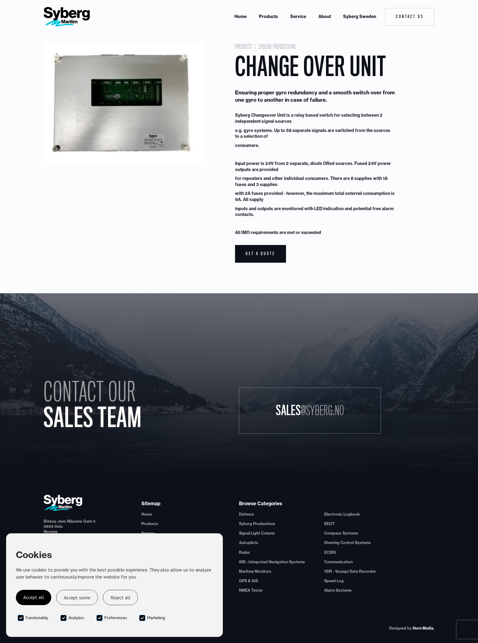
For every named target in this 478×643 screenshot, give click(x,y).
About (324, 16)
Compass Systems (341, 533)
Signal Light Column (257, 533)
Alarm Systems (338, 590)
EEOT (329, 523)
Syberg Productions (277, 46)
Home (240, 16)
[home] (67, 17)
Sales (310, 410)
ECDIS (330, 552)
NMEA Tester (251, 590)
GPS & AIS (248, 581)
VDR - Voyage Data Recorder (350, 571)
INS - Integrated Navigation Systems (272, 562)
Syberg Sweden (359, 16)
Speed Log (334, 581)
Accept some (77, 597)
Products (268, 16)
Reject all (120, 597)
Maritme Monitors (255, 571)
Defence (246, 514)
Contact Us (410, 16)
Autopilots (248, 542)
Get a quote (260, 253)
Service (298, 16)
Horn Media (423, 628)
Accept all (33, 597)
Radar (244, 552)
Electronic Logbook (342, 514)
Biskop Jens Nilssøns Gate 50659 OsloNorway (70, 526)
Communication (338, 562)
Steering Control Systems (347, 542)
